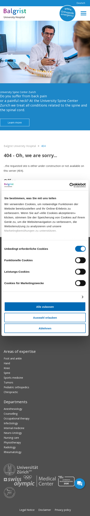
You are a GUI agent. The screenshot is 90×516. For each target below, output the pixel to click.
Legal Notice (27, 510)
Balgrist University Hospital (20, 146)
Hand (7, 363)
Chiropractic (11, 392)
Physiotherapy (12, 442)
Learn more (15, 122)
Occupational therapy (16, 418)
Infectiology (11, 423)
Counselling (10, 413)
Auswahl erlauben (45, 317)
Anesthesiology (13, 409)
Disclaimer (44, 510)
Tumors (8, 382)
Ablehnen (45, 328)
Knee (7, 368)
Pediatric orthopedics (16, 387)
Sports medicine (13, 377)
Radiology (10, 447)
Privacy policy (63, 510)
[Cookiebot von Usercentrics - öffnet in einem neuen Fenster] (69, 185)
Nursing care (11, 437)
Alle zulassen (45, 306)
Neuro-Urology (13, 433)
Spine (7, 373)
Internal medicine (14, 428)
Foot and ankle (13, 358)
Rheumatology (12, 452)
